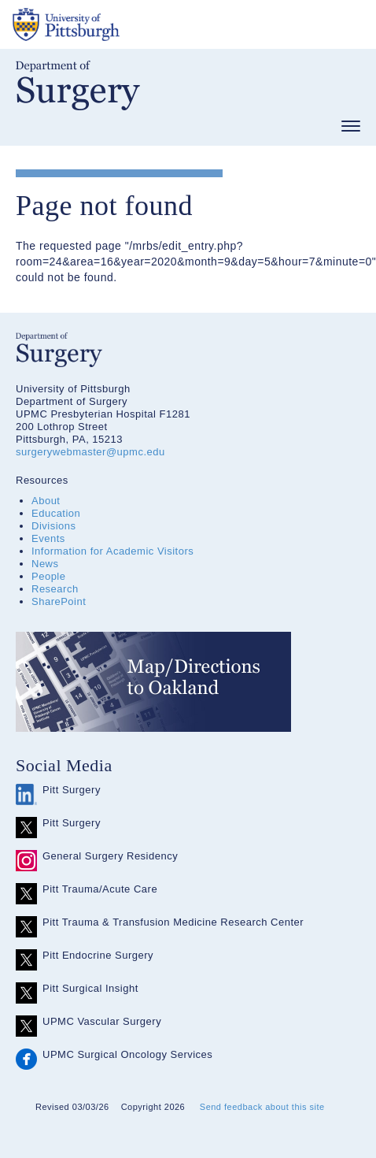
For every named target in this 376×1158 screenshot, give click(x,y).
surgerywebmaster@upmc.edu (90, 452)
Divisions (53, 526)
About (45, 501)
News (45, 564)
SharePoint (58, 601)
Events (48, 538)
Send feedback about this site (262, 1107)
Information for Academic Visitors (112, 551)
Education (55, 513)
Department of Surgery (78, 85)
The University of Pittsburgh (126, 24)
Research (55, 589)
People (48, 576)
